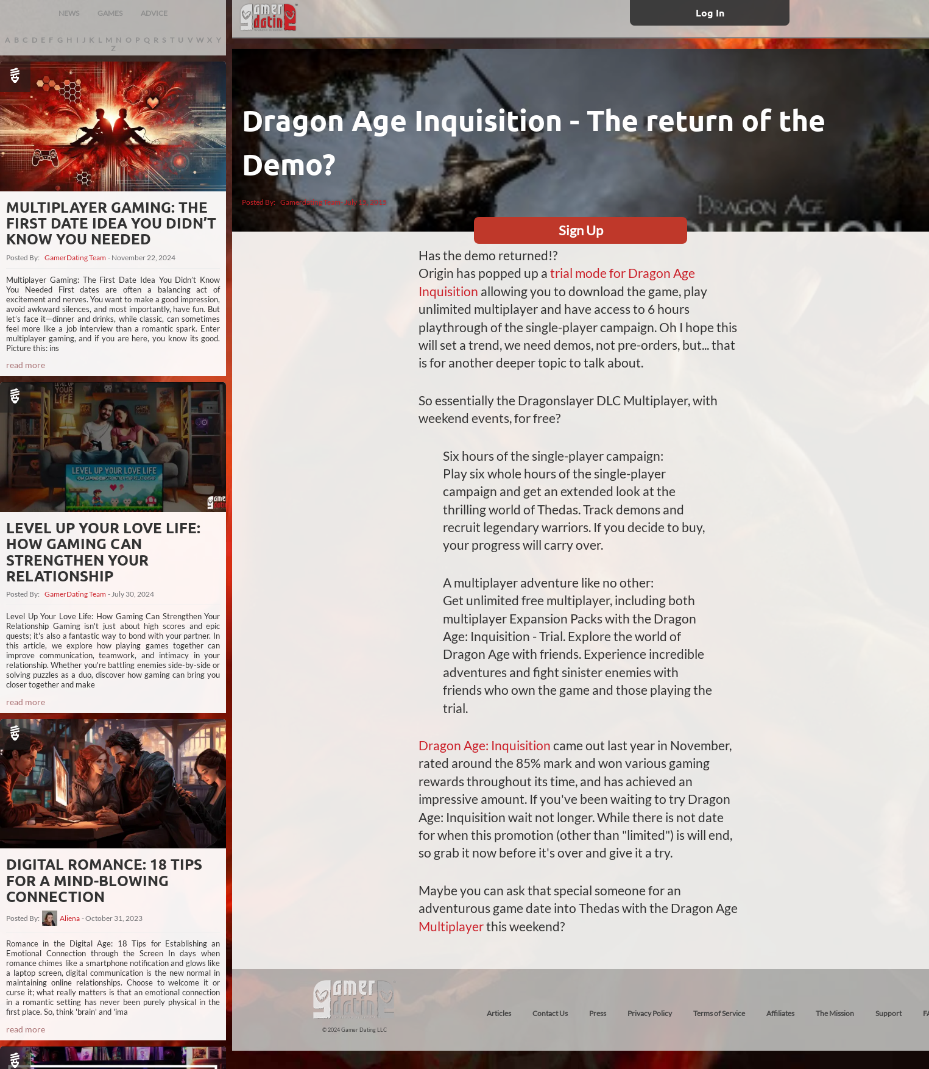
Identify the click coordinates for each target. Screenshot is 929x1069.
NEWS (68, 13)
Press (597, 1013)
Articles (499, 1013)
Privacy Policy (649, 1013)
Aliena (70, 918)
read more (25, 365)
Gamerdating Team (310, 202)
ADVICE (154, 13)
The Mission (835, 1013)
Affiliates (780, 1013)
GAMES (109, 13)
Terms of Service (719, 1013)
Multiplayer (451, 926)
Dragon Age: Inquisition (485, 745)
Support (888, 1013)
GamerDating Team (75, 258)
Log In (710, 12)
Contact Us (550, 1013)
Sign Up (581, 230)
